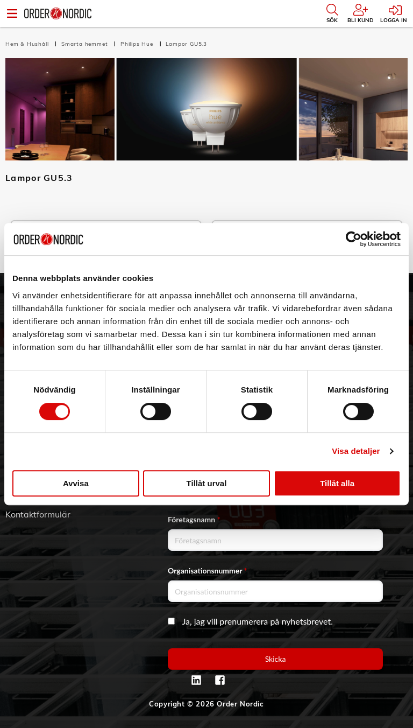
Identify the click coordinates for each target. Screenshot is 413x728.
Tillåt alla (337, 483)
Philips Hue (137, 43)
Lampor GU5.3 (186, 43)
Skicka (275, 658)
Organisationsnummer (207, 570)
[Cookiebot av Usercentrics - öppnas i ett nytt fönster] (354, 239)
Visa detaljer (356, 451)
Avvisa (76, 483)
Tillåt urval (207, 483)
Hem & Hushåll (28, 43)
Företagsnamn (194, 519)
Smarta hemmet (85, 43)
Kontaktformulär (37, 514)
